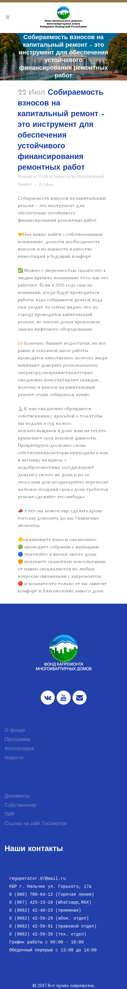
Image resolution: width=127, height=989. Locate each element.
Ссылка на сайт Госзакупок (36, 823)
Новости (62, 177)
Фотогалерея (19, 748)
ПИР (10, 814)
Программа (17, 739)
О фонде (15, 730)
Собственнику (20, 805)
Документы (17, 796)
